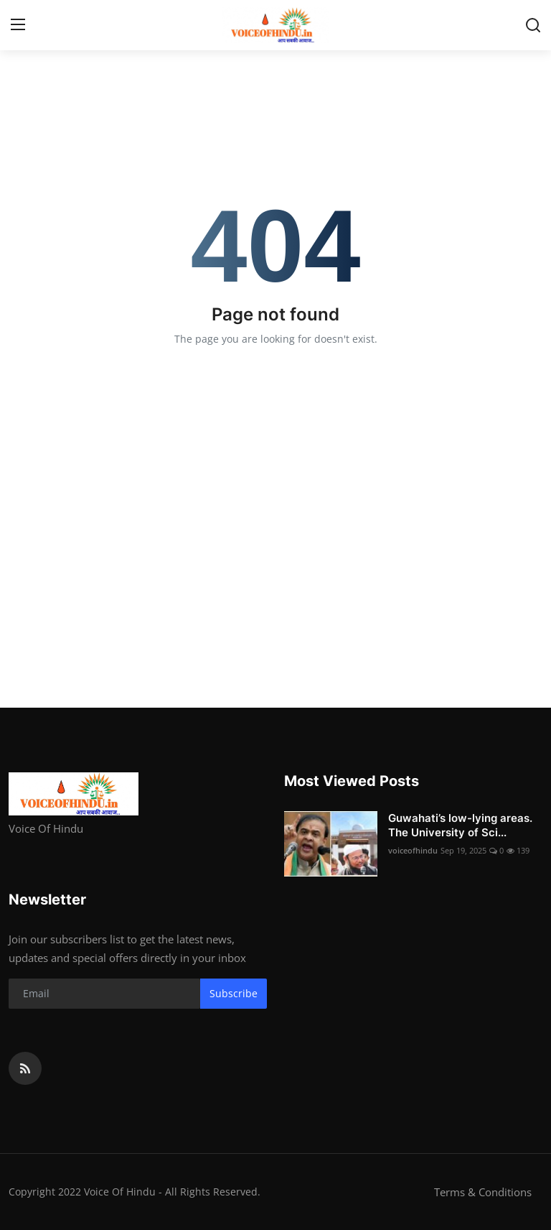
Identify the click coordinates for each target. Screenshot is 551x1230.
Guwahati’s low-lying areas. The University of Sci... (460, 825)
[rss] (25, 1068)
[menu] (18, 25)
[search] (533, 25)
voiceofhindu (413, 850)
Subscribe (233, 993)
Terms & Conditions (483, 1192)
